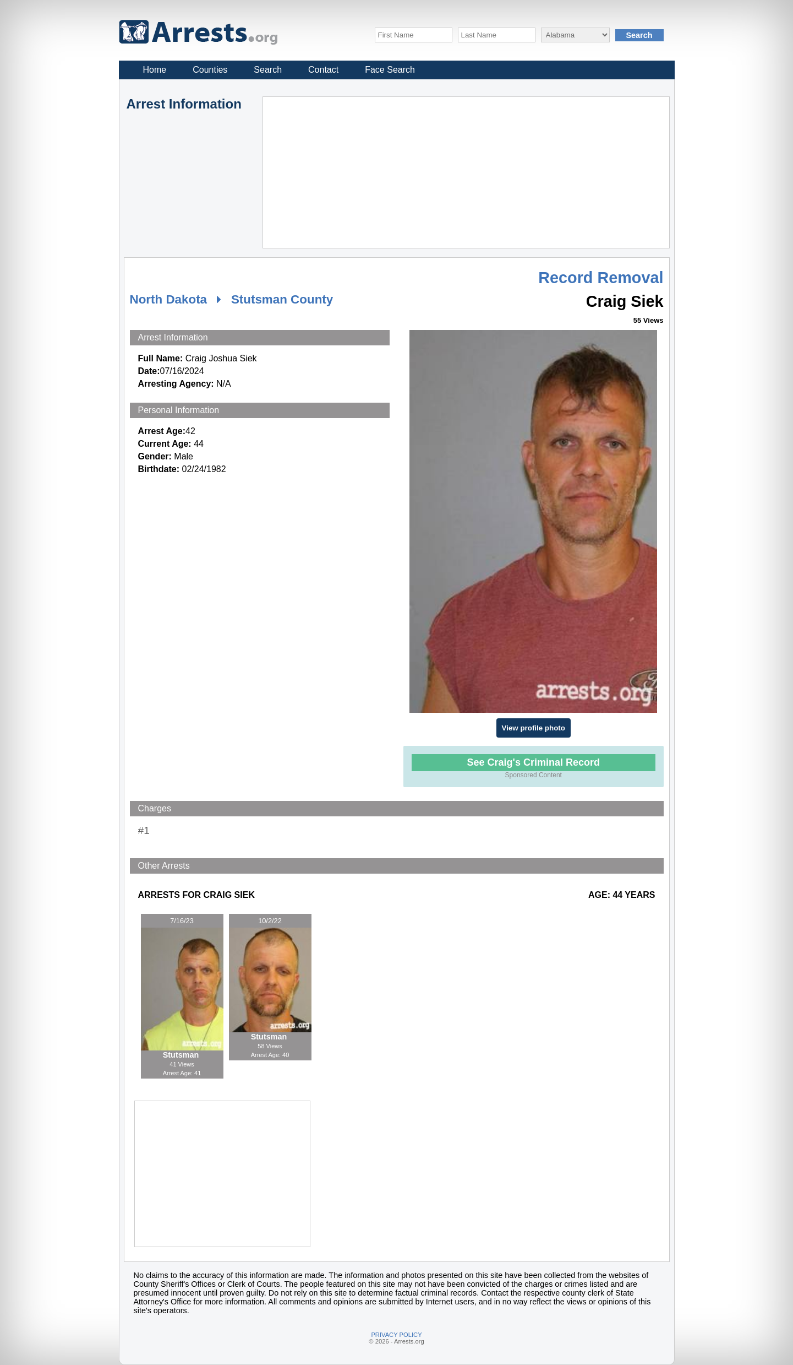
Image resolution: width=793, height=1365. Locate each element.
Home (155, 69)
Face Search (390, 69)
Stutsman (182, 1054)
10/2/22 (270, 921)
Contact (323, 69)
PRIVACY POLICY (396, 1334)
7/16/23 (182, 921)
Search (268, 69)
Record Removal (600, 277)
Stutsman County (282, 299)
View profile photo (533, 728)
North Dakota (168, 299)
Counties (210, 69)
